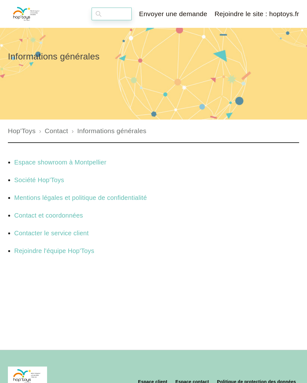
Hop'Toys (22, 130)
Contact (56, 130)
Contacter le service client (51, 233)
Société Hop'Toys (39, 179)
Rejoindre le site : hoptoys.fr (256, 13)
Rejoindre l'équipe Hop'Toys (54, 250)
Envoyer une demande (173, 13)
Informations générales (111, 130)
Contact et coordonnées (48, 215)
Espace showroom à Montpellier (60, 162)
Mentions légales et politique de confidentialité (80, 197)
